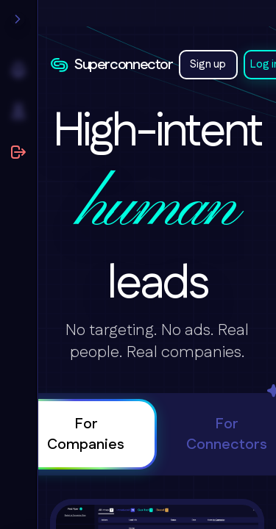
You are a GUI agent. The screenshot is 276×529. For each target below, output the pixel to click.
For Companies (85, 434)
